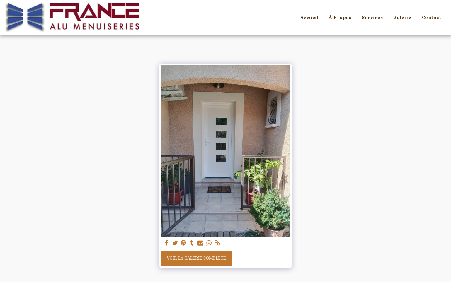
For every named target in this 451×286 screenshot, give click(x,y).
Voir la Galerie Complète (196, 258)
